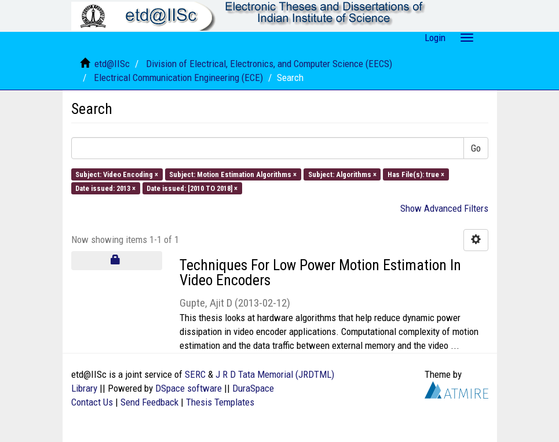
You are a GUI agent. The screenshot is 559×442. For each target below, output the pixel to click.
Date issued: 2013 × (105, 188)
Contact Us (92, 402)
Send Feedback (149, 402)
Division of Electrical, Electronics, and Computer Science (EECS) (269, 63)
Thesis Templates (220, 402)
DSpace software (188, 388)
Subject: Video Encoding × (116, 174)
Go (476, 148)
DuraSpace (253, 388)
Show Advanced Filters (444, 208)
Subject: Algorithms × (342, 174)
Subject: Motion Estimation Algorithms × (233, 174)
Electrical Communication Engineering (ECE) (178, 77)
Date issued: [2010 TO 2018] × (192, 188)
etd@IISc (112, 63)
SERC (195, 374)
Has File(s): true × (416, 174)
